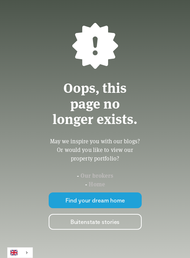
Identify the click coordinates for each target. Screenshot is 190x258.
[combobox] (20, 252)
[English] (20, 252)
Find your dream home (95, 200)
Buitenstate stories (95, 221)
